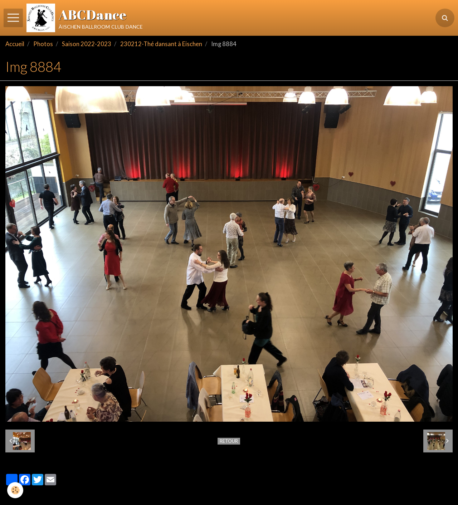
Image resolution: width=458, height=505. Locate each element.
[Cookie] (15, 490)
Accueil (14, 44)
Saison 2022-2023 (86, 44)
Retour (229, 441)
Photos (43, 44)
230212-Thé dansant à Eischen (161, 44)
